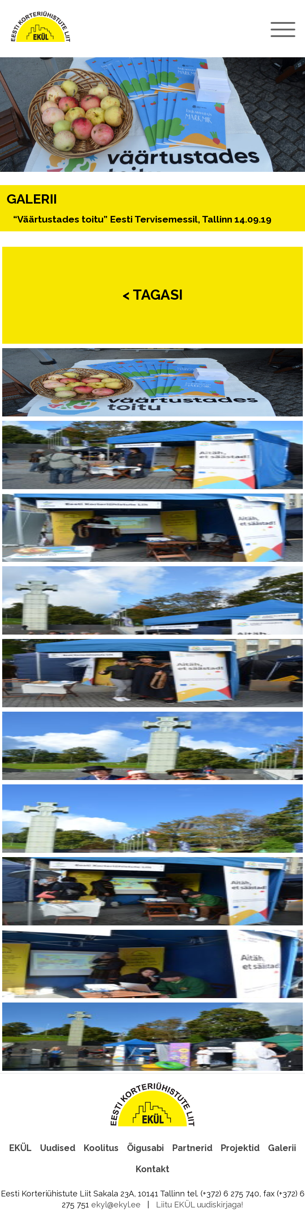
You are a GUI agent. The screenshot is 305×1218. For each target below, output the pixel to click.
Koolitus (101, 1148)
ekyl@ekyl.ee (116, 1204)
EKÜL (20, 1148)
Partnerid (192, 1148)
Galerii (282, 1148)
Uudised (57, 1148)
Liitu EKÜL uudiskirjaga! (199, 1204)
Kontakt (152, 1169)
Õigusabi (145, 1148)
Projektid (240, 1148)
